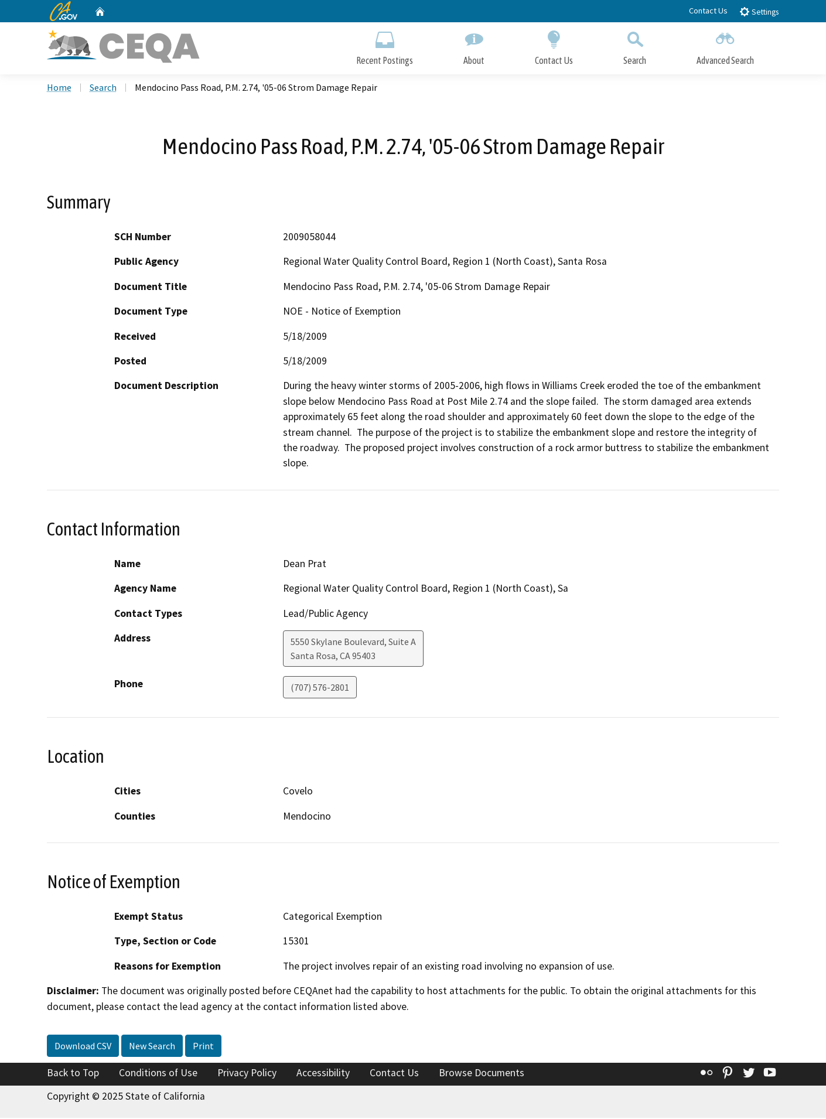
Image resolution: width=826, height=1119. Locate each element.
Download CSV (82, 1047)
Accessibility (323, 1073)
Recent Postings (384, 45)
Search (634, 45)
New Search (152, 1047)
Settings (759, 11)
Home (59, 88)
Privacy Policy (247, 1073)
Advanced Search (725, 45)
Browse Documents (481, 1073)
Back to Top (73, 1073)
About (474, 45)
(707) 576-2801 (320, 688)
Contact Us (708, 10)
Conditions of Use (158, 1073)
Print (203, 1047)
